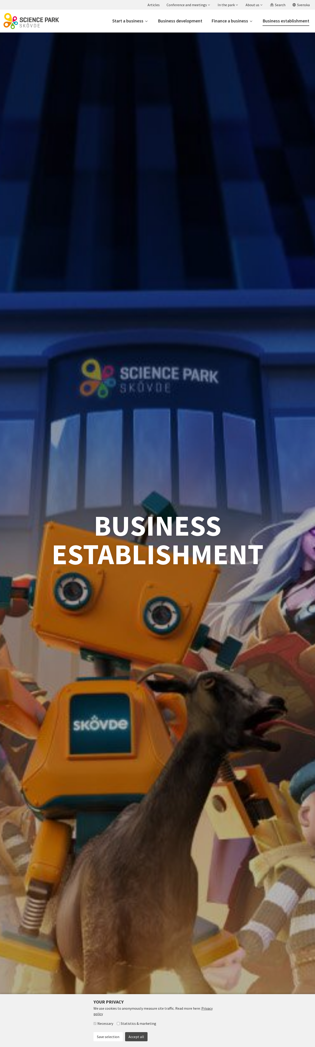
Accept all (136, 1036)
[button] (188, 5)
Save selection (108, 1036)
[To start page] (31, 21)
